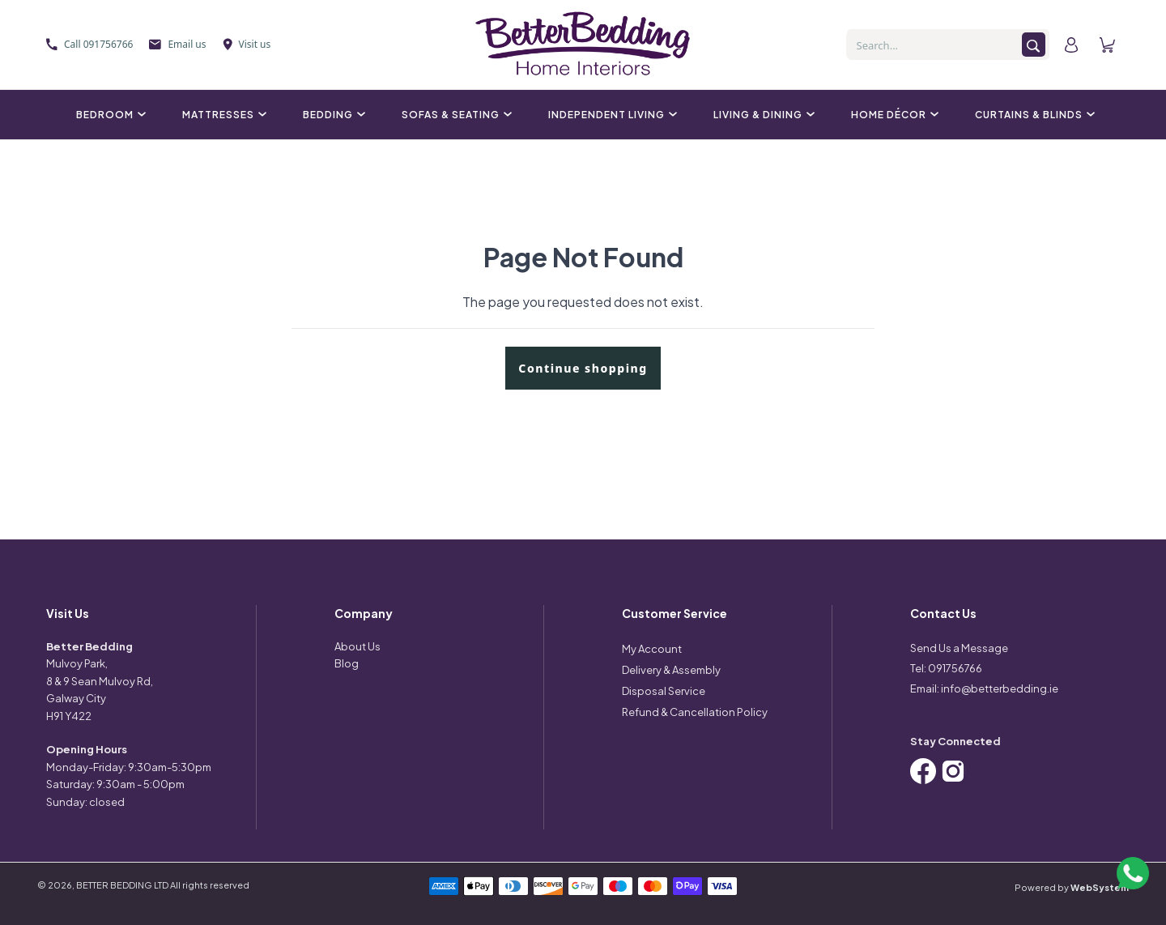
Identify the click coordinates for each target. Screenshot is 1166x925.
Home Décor (892, 115)
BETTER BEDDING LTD (122, 885)
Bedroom (109, 115)
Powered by (1072, 887)
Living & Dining (762, 115)
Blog (346, 663)
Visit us (247, 44)
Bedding (332, 115)
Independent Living (610, 115)
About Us (357, 646)
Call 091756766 (89, 44)
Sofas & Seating (455, 115)
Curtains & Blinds (1033, 115)
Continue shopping (582, 368)
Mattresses (222, 115)
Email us (177, 44)
